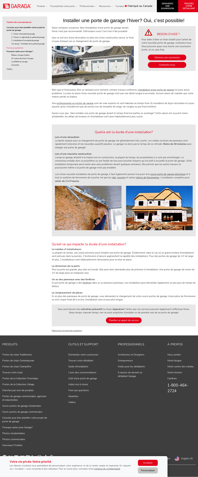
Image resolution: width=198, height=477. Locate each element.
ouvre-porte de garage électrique (168, 174)
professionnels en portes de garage (75, 103)
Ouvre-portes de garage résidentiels (21, 406)
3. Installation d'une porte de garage (25, 40)
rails (114, 177)
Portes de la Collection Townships (20, 378)
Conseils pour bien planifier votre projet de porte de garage (26, 28)
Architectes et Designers (131, 354)
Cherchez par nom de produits (18, 390)
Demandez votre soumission (83, 354)
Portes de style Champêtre (16, 366)
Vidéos (10, 69)
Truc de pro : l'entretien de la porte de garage (28, 44)
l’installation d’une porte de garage (156, 89)
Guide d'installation (78, 366)
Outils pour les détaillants (131, 366)
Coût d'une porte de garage (82, 378)
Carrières (172, 378)
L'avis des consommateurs (82, 372)
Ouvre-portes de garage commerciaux (22, 412)
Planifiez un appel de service (124, 320)
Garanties (15, 65)
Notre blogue (174, 360)
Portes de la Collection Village (18, 384)
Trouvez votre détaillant (80, 360)
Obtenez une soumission (167, 57)
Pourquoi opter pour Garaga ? (20, 51)
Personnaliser (148, 470)
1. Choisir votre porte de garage (23, 34)
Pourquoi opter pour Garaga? (17, 427)
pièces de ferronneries (147, 177)
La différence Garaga (19, 62)
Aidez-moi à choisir (78, 384)
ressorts (121, 177)
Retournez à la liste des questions (67, 330)
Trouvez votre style (12, 372)
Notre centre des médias (180, 366)
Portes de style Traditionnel (17, 354)
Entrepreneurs (125, 360)
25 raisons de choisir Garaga (22, 58)
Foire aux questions (15, 48)
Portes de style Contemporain (18, 360)
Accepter (148, 462)
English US (187, 458)
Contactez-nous (167, 64)
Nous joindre (174, 354)
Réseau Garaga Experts (20, 55)
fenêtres (87, 282)
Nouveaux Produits (12, 445)
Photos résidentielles (13, 433)
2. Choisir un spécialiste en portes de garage (28, 37)
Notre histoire (174, 372)
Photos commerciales (13, 439)
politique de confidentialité (107, 468)
